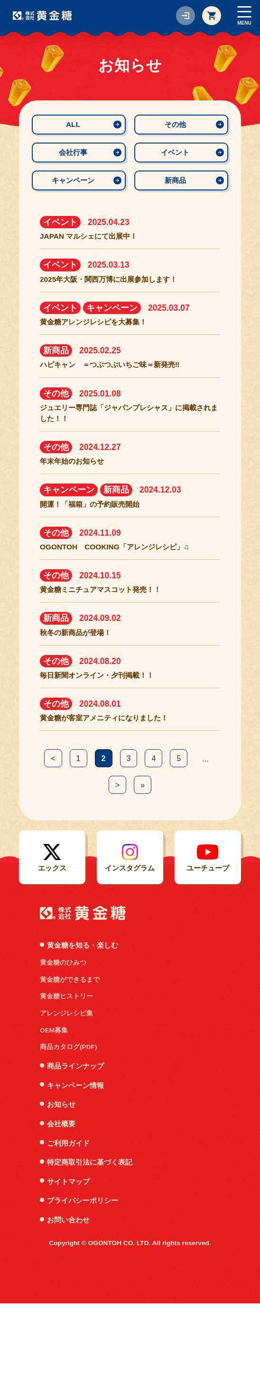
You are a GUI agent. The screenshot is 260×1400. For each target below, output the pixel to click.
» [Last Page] (157, 879)
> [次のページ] (131, 879)
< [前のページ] (65, 852)
